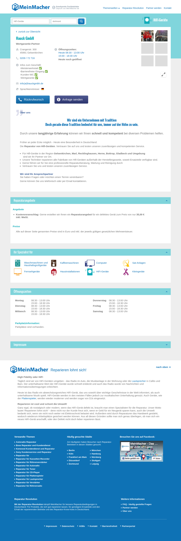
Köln (71, 454)
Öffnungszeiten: (23, 291)
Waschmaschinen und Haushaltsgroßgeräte (36, 264)
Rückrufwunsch (31, 99)
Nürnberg (96, 457)
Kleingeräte (138, 271)
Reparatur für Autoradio (28, 465)
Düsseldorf (74, 460)
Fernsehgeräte (32, 271)
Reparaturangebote (24, 200)
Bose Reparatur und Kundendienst (33, 445)
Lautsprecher (139, 381)
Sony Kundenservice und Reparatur (33, 452)
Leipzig (95, 464)
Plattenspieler (29, 398)
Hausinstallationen (70, 271)
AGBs (82, 526)
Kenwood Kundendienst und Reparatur (35, 449)
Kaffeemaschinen (69, 262)
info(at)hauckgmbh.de (31, 83)
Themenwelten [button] (110, 8)
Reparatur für (22, 455)
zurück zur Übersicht (29, 31)
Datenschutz (68, 526)
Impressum (20, 345)
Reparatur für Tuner (25, 469)
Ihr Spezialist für (23, 252)
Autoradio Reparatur (26, 442)
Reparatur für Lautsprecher (29, 479)
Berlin (72, 450)
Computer (101, 262)
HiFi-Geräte (102, 271)
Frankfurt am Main (78, 457)
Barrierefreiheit (109, 526)
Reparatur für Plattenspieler (29, 476)
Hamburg (96, 454)
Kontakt (167, 8)
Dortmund (74, 464)
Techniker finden (81, 21)
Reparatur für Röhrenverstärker (31, 462)
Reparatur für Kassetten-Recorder (33, 459)
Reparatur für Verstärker (28, 482)
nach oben (162, 367)
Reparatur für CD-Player (28, 472)
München (96, 450)
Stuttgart (96, 460)
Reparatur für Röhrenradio (29, 486)
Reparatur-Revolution (133, 8)
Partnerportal (128, 526)
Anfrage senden (70, 99)
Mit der (18, 504)
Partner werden (153, 8)
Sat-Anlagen (139, 262)
